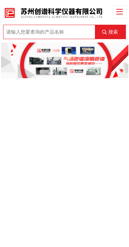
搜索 (113, 32)
